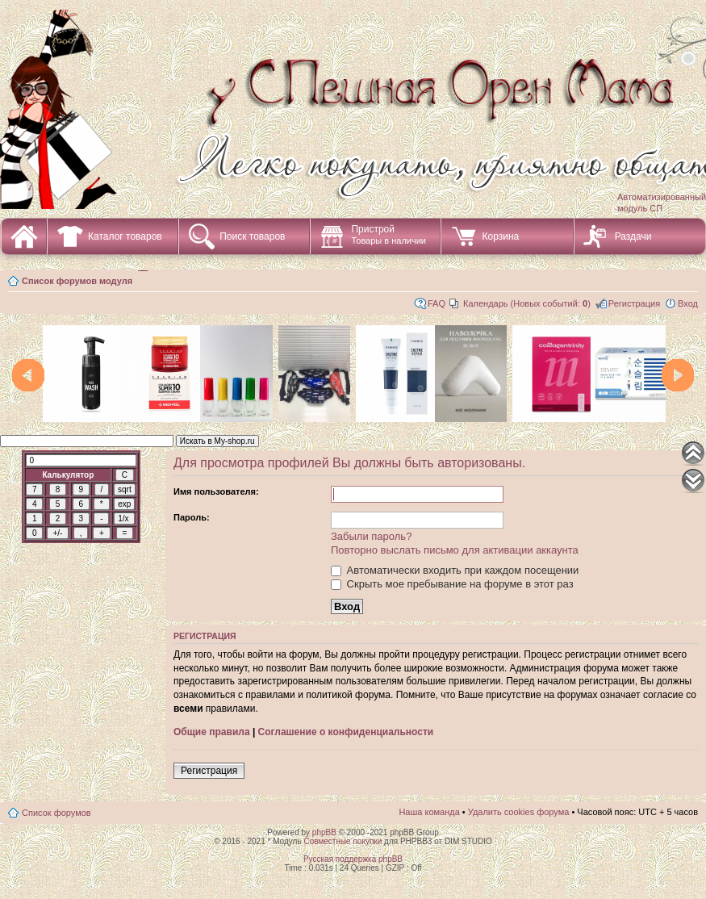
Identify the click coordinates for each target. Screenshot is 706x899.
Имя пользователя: (216, 491)
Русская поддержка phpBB (353, 859)
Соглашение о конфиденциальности (346, 732)
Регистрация (634, 303)
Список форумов (56, 812)
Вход (688, 303)
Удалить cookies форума (519, 812)
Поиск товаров (252, 236)
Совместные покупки (342, 841)
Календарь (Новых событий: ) (527, 303)
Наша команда (429, 812)
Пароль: (191, 517)
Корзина (500, 236)
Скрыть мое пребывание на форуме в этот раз (452, 584)
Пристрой (388, 234)
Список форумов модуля (77, 281)
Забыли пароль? (371, 536)
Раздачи (633, 236)
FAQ (436, 303)
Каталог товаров (125, 236)
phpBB (324, 832)
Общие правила (211, 732)
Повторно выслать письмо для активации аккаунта (455, 550)
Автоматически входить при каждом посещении (455, 570)
